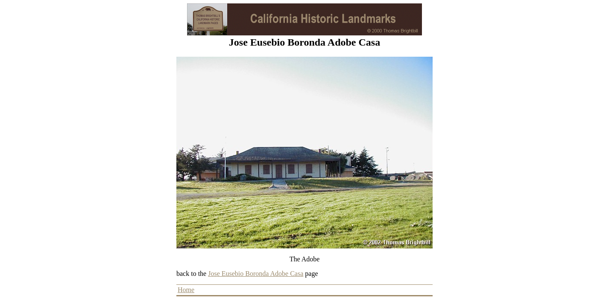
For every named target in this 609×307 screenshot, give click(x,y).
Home (186, 289)
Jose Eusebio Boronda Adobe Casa (255, 273)
